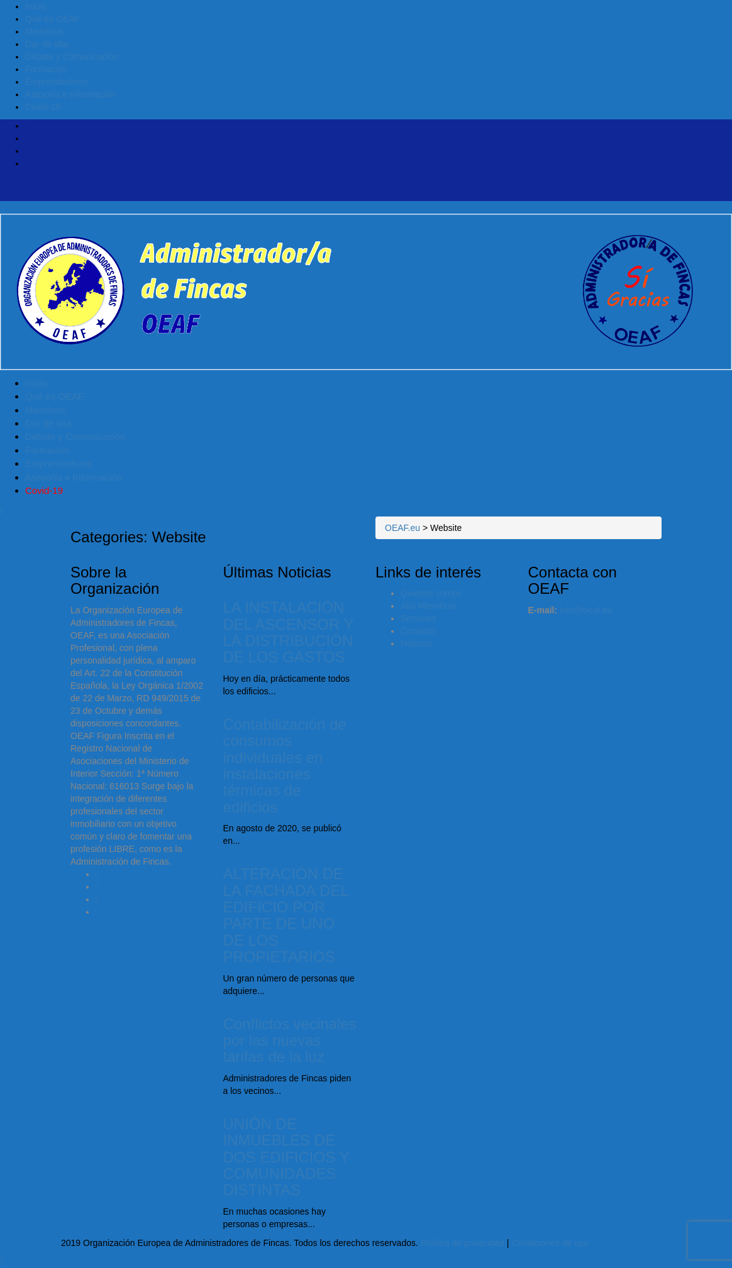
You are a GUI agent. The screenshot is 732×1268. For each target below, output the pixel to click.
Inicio (35, 6)
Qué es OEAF (52, 19)
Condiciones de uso (550, 1243)
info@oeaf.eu (586, 610)
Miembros (44, 31)
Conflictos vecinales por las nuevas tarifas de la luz (290, 1040)
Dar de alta (46, 44)
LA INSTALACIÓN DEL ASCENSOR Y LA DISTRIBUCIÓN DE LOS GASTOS (288, 632)
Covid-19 (42, 107)
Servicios (418, 618)
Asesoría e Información (70, 94)
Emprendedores (56, 82)
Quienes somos (431, 593)
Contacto (418, 631)
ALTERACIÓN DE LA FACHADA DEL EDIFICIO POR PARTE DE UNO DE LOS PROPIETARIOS (285, 915)
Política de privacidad (462, 1243)
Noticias (416, 643)
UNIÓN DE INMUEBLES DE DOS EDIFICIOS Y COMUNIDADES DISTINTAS (286, 1157)
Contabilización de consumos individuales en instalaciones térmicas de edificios (285, 766)
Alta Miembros (429, 606)
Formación (46, 69)
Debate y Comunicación (72, 57)
